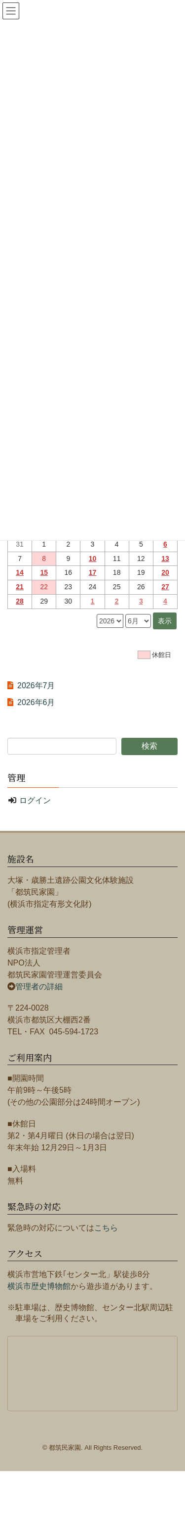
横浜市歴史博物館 (39, 1286)
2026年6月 (36, 702)
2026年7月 (36, 685)
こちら (106, 1228)
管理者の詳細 (39, 986)
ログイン (35, 800)
